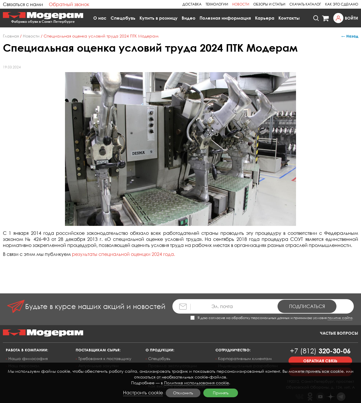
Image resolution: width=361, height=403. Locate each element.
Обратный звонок (69, 4)
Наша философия (28, 358)
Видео (189, 17)
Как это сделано (341, 4)
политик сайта (339, 318)
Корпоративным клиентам (245, 358)
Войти (351, 18)
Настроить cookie (143, 392)
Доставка (192, 4)
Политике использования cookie (196, 382)
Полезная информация (225, 17)
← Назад (349, 36)
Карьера (264, 17)
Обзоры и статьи (269, 4)
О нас (100, 17)
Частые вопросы (339, 333)
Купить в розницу (158, 17)
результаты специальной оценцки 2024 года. (123, 254)
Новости (240, 4)
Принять (221, 392)
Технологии (217, 4)
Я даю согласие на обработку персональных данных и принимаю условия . (271, 318)
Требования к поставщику (104, 358)
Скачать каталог (305, 4)
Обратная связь (320, 360)
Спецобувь (123, 17)
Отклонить (183, 392)
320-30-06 (320, 350)
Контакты (289, 17)
